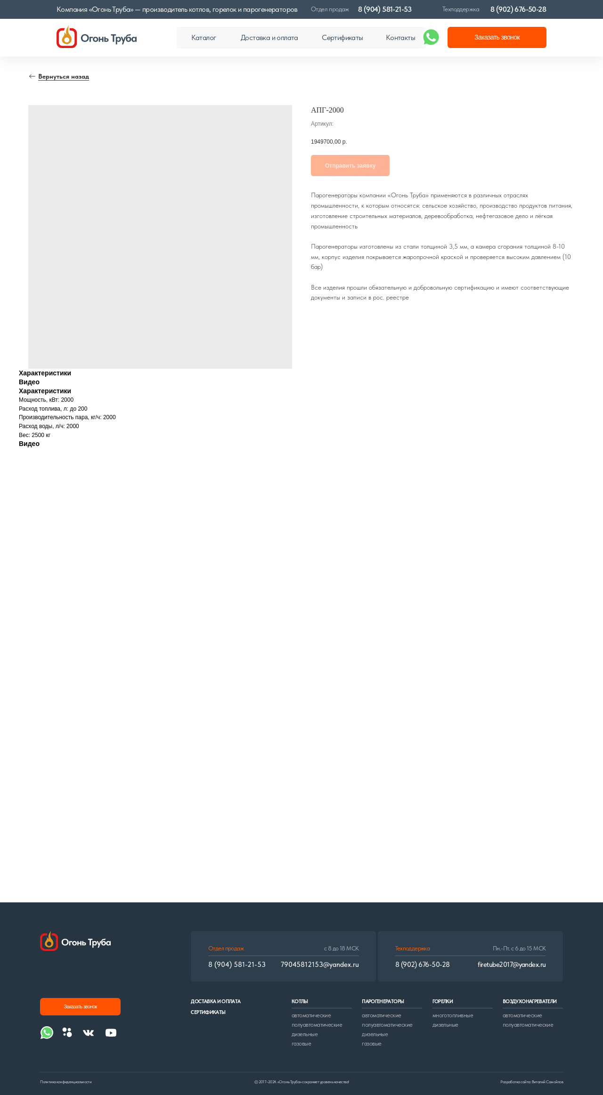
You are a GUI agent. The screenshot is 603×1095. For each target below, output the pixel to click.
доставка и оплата (215, 1001)
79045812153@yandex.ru (320, 964)
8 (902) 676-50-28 (518, 9)
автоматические (311, 1015)
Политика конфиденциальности (65, 1081)
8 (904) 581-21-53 (385, 9)
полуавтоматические (317, 1024)
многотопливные (452, 1015)
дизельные (305, 1034)
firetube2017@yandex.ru (512, 964)
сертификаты (208, 1012)
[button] (497, 37)
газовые (301, 1043)
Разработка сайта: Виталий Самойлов (531, 1081)
